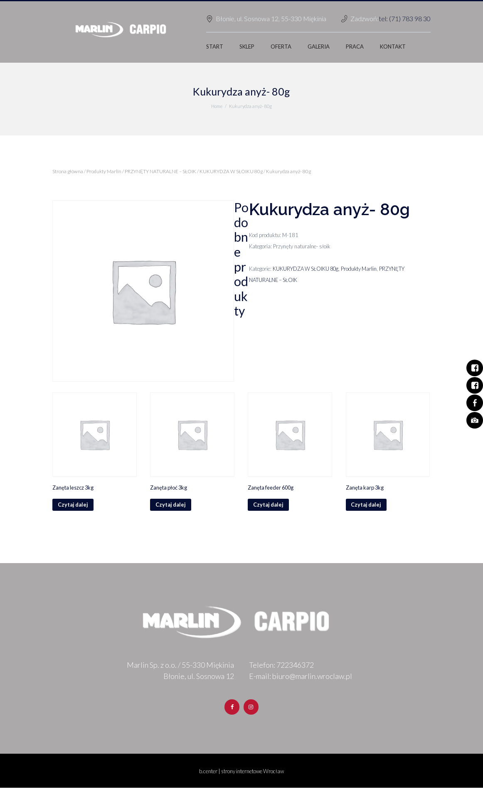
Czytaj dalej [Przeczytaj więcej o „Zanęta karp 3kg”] (366, 505)
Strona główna (67, 171)
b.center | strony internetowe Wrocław (242, 772)
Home (217, 106)
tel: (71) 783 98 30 (405, 18)
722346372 (295, 665)
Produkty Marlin (103, 171)
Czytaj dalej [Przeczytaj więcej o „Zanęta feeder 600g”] (268, 505)
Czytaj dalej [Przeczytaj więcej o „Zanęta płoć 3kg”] (170, 505)
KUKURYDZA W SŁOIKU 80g (232, 171)
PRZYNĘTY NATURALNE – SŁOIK (161, 171)
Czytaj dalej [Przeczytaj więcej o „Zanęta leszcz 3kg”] (73, 505)
